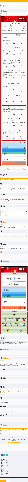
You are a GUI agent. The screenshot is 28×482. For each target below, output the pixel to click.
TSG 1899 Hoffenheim (6, 152)
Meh (24, 168)
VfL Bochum (5, 148)
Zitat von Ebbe (3, 211)
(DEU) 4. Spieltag (5, 459)
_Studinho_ (2, 169)
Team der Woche (14, 311)
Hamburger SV (6, 160)
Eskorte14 (20, 169)
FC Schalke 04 (9, 279)
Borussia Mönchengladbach (7, 159)
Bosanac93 (11, 168)
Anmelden (18, 442)
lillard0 (2, 170)
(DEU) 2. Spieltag (5, 465)
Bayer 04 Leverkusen (6, 149)
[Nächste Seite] (4, 8)
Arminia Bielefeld (17, 283)
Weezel (15, 168)
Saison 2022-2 (4, 472)
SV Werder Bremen (6, 143)
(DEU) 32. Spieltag (5, 473)
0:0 (24, 285)
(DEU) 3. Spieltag (5, 462)
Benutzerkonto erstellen (12, 442)
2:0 (24, 277)
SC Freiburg (16, 285)
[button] (27, 1)
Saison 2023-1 (4, 461)
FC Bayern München (6, 164)
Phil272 (2, 168)
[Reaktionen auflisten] (2, 394)
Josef (5, 168)
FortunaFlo (5, 170)
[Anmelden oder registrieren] (25, 1)
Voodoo (10, 170)
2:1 (24, 278)
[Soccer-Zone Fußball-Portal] (1, 1)
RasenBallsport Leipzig (7, 147)
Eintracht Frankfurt (6, 146)
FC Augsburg (5, 154)
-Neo (3, 463)
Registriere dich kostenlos (19, 439)
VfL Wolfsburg (9, 283)
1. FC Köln (5, 158)
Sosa (26, 169)
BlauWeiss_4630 (12, 169)
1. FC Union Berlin (17, 284)
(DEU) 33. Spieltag (5, 470)
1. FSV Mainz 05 (6, 153)
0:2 (24, 284)
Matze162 (7, 169)
